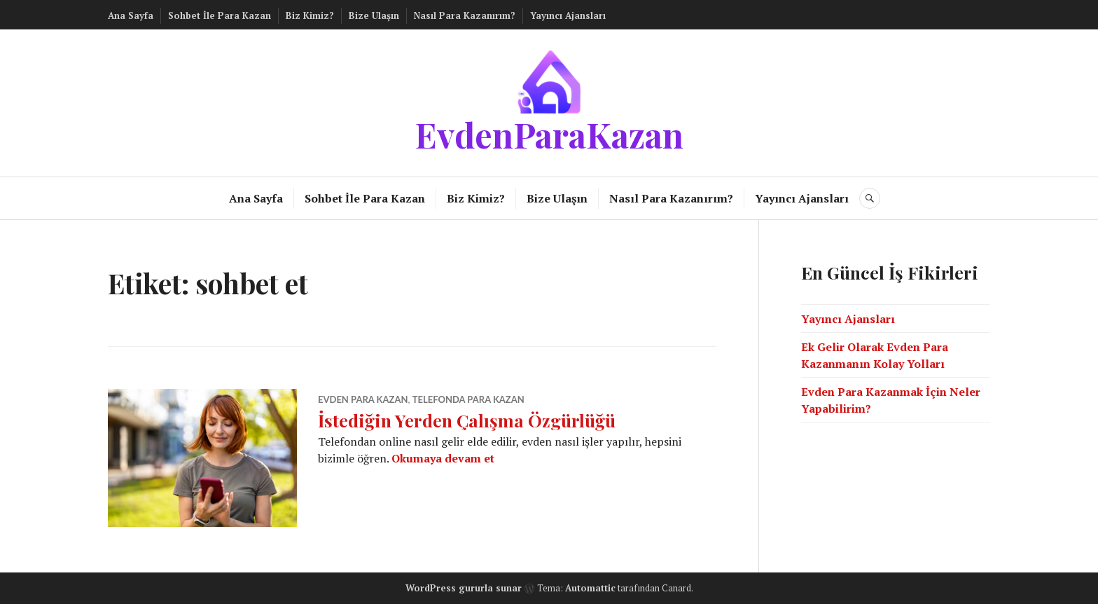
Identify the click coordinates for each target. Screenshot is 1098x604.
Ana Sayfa (130, 15)
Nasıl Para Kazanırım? (464, 15)
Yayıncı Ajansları (568, 15)
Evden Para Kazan (363, 399)
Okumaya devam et (442, 458)
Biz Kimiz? (310, 15)
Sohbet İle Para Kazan (219, 15)
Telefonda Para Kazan (468, 399)
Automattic (590, 588)
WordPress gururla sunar (463, 588)
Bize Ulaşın (374, 15)
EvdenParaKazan (549, 134)
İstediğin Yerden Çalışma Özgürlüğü (467, 420)
